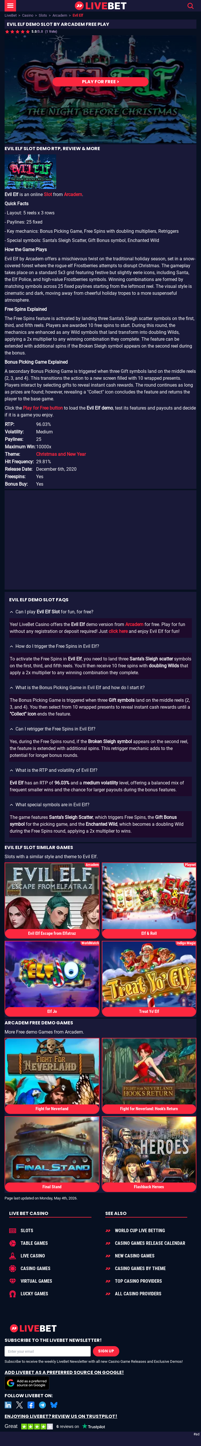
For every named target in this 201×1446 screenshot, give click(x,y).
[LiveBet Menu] (10, 5)
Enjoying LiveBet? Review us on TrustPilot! (61, 1416)
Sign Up (106, 1351)
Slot (48, 194)
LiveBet (11, 15)
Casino (27, 15)
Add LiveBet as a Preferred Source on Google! (64, 1379)
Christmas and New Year (61, 454)
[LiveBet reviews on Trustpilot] (59, 1426)
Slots (43, 15)
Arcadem (59, 15)
